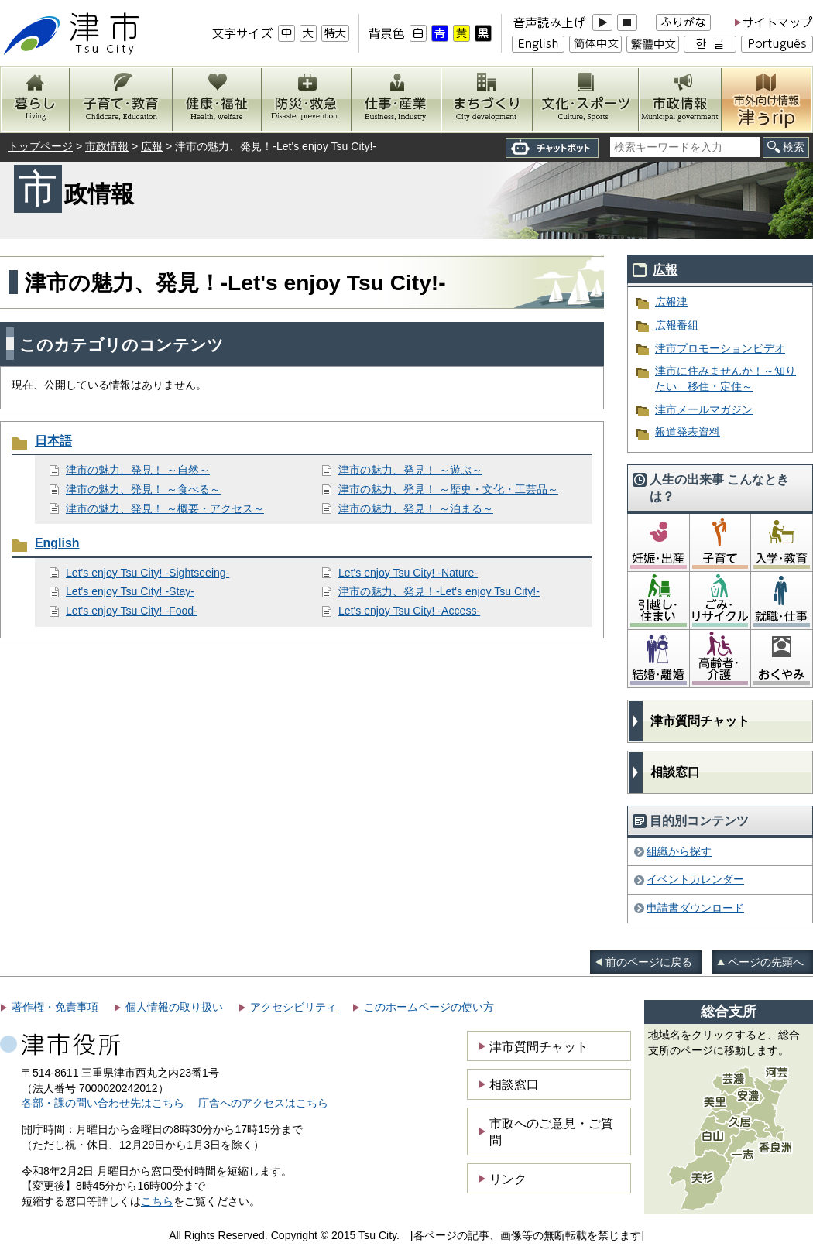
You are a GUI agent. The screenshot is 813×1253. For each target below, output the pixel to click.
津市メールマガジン (704, 409)
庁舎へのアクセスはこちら (263, 1103)
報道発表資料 (687, 432)
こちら (157, 1201)
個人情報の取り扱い (174, 1007)
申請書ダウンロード (695, 908)
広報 (152, 146)
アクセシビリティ (293, 1007)
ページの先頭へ (766, 962)
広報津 (671, 302)
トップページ (40, 146)
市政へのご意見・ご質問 (551, 1131)
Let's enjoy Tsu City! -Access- (409, 610)
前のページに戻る (648, 962)
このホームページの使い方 (429, 1007)
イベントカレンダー (695, 879)
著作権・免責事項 (55, 1007)
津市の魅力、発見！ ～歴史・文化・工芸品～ (448, 489)
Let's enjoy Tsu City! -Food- (131, 610)
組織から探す (679, 851)
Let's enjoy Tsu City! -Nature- (408, 573)
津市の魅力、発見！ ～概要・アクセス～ (165, 508)
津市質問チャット (700, 720)
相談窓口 (675, 772)
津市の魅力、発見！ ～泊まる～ (415, 508)
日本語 (53, 440)
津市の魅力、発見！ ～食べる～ (143, 489)
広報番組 (676, 325)
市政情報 (107, 146)
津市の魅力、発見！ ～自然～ (138, 470)
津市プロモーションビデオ (720, 348)
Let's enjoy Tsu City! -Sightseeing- (147, 573)
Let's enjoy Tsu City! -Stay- (130, 591)
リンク (508, 1179)
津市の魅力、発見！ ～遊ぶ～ (410, 470)
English (57, 542)
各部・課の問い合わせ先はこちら (103, 1103)
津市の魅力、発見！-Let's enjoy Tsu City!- (439, 591)
